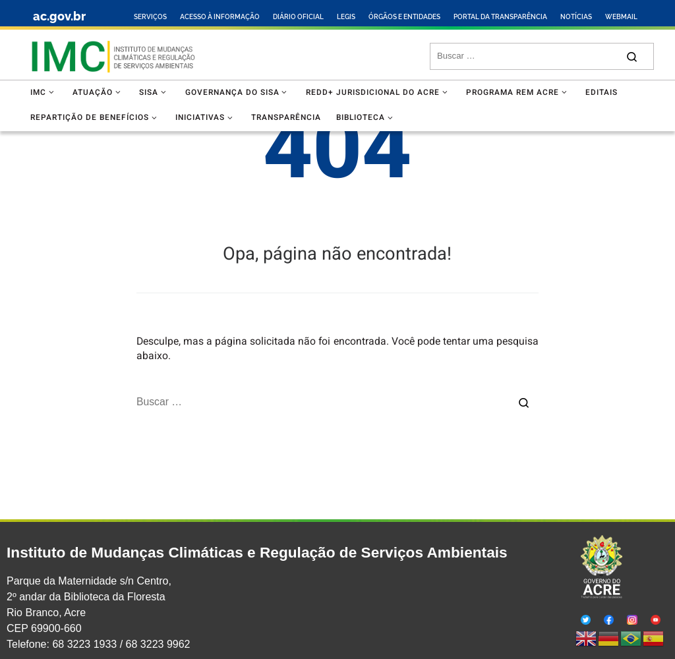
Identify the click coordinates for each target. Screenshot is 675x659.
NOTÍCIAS (576, 16)
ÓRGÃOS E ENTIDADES (404, 16)
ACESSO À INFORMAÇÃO (220, 16)
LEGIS (346, 16)
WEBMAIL (621, 16)
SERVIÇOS (150, 16)
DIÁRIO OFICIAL (298, 16)
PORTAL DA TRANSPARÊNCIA (500, 16)
